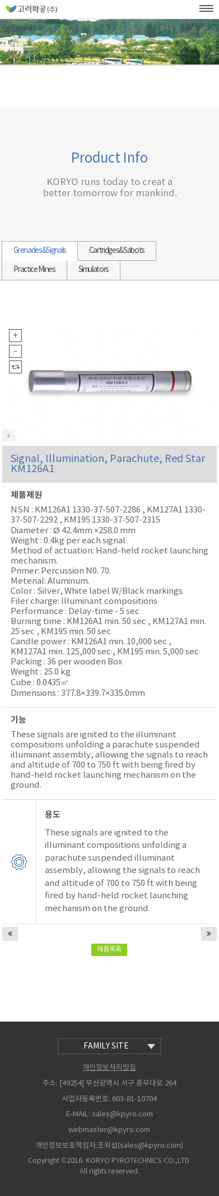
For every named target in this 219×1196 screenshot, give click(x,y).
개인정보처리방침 (109, 1068)
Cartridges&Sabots (117, 250)
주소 (49, 1083)
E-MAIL (77, 1114)
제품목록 (109, 949)
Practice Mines (34, 269)
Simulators (93, 269)
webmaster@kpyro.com (109, 1130)
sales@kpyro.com (122, 1115)
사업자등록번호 (85, 1099)
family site (119, 1046)
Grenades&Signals (39, 250)
